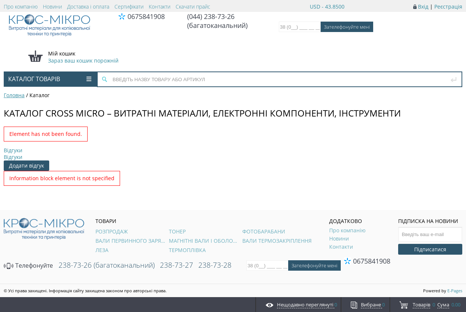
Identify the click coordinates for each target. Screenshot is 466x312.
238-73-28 (215, 265)
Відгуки (13, 150)
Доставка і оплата (88, 6)
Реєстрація (448, 6)
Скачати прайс (193, 6)
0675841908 (146, 16)
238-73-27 (176, 265)
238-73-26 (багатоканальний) (107, 265)
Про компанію (21, 6)
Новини (52, 6)
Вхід (423, 6)
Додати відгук (26, 165)
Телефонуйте (28, 265)
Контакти (159, 6)
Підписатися (430, 249)
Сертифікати (129, 6)
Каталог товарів (49, 79)
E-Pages (454, 290)
